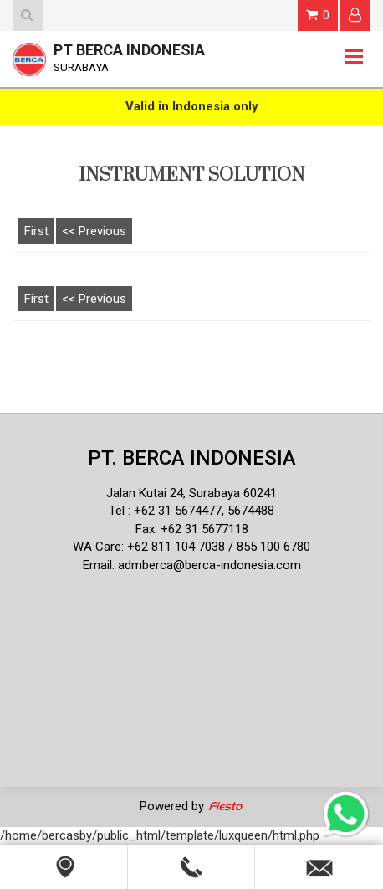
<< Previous (94, 231)
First (36, 231)
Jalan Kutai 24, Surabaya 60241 (191, 493)
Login (355, 15)
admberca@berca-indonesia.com (209, 565)
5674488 (250, 510)
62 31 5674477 (181, 510)
